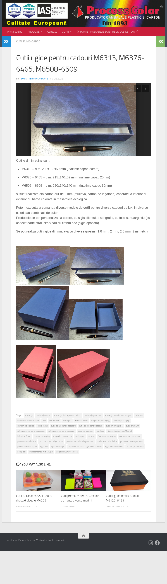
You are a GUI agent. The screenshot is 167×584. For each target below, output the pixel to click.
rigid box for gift (58, 446)
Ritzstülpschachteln (135, 446)
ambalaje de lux (44, 415)
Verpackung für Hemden (67, 451)
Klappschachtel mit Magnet (120, 431)
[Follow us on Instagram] (150, 542)
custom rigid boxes (25, 426)
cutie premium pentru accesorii (31, 431)
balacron (138, 415)
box (44, 420)
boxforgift (67, 420)
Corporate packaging (100, 420)
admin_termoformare (34, 78)
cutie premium (132, 426)
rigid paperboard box (114, 446)
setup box (21, 451)
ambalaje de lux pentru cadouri (67, 415)
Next (145, 88)
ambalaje (29, 415)
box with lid (54, 420)
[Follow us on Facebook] (157, 542)
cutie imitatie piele (114, 426)
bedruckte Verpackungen (28, 420)
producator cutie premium (131, 441)
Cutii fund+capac (28, 41)
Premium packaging (107, 436)
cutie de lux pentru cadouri (90, 426)
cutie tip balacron (85, 431)
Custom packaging (121, 420)
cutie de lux (43, 426)
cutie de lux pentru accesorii (63, 426)
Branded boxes (81, 420)
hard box (100, 431)
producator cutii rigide (27, 446)
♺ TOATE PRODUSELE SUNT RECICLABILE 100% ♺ (108, 31)
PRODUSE (33, 31)
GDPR (65, 31)
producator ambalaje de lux (51, 441)
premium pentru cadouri (129, 436)
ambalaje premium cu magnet (118, 415)
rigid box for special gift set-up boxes (85, 446)
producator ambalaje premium (79, 441)
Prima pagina (14, 31)
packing (91, 436)
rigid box (44, 446)
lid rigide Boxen (24, 436)
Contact (52, 31)
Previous (137, 88)
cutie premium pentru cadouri (61, 431)
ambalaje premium (93, 415)
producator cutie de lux (107, 441)
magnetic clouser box (62, 436)
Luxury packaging (42, 436)
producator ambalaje (26, 441)
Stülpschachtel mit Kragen (41, 451)
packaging (79, 436)
